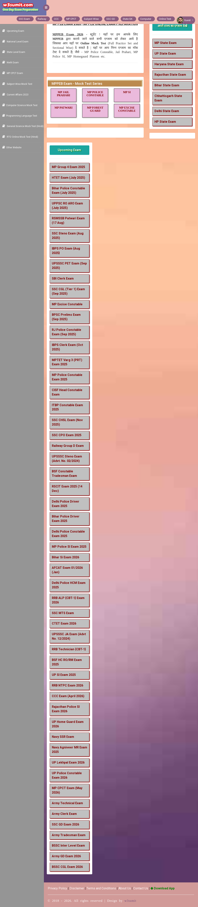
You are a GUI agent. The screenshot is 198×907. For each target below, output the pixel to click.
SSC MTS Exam (65, 613)
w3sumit (133, 900)
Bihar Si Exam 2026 (68, 557)
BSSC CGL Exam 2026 (69, 867)
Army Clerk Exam (66, 814)
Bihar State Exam (167, 85)
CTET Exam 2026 (66, 623)
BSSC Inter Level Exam (70, 845)
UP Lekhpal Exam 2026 (70, 762)
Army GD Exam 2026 (68, 856)
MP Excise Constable (69, 304)
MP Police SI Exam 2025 (71, 546)
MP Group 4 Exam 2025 (71, 167)
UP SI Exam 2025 (66, 675)
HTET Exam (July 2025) (71, 177)
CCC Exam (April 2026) (70, 696)
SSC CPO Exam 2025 (69, 435)
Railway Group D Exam (70, 446)
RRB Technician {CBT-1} (71, 649)
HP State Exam (166, 122)
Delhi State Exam (167, 111)
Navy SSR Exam (65, 737)
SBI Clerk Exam (65, 278)
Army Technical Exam (69, 803)
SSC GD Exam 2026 (68, 824)
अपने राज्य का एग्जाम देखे (173, 26)
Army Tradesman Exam (71, 835)
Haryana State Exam (170, 64)
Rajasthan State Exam (171, 74)
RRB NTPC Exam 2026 (70, 685)
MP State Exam (166, 43)
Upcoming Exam (71, 150)
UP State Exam (166, 53)
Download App (165, 888)
